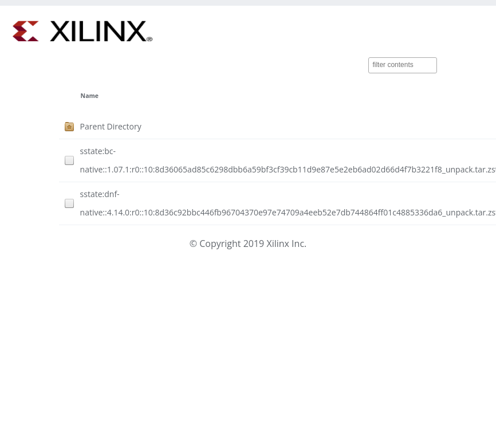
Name (90, 96)
